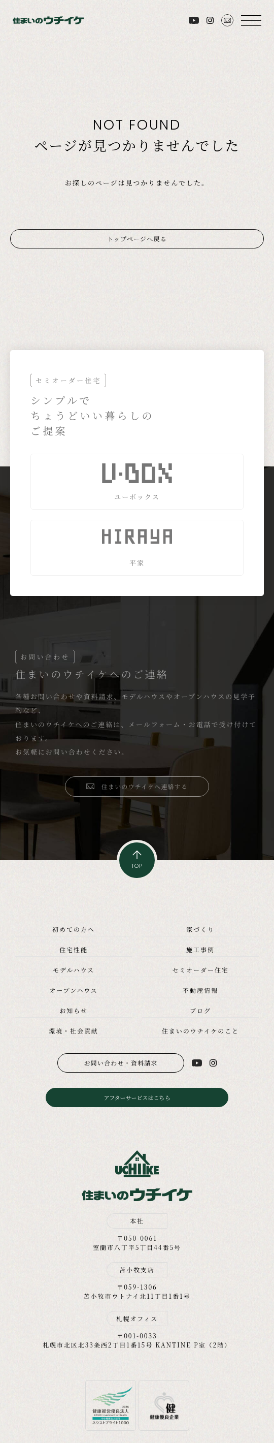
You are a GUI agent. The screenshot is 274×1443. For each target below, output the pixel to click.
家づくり (200, 929)
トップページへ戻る (137, 238)
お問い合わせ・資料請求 (120, 1062)
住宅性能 (73, 949)
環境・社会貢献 (73, 1030)
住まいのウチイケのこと (200, 1030)
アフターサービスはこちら (137, 1097)
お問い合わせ (227, 20)
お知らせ (73, 1010)
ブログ (200, 1010)
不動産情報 (200, 990)
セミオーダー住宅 (200, 969)
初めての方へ (73, 929)
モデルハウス (73, 969)
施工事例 (200, 949)
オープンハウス (73, 990)
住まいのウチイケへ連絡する (144, 786)
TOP (137, 866)
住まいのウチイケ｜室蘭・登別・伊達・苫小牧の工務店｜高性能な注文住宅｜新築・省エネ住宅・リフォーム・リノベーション (48, 20)
